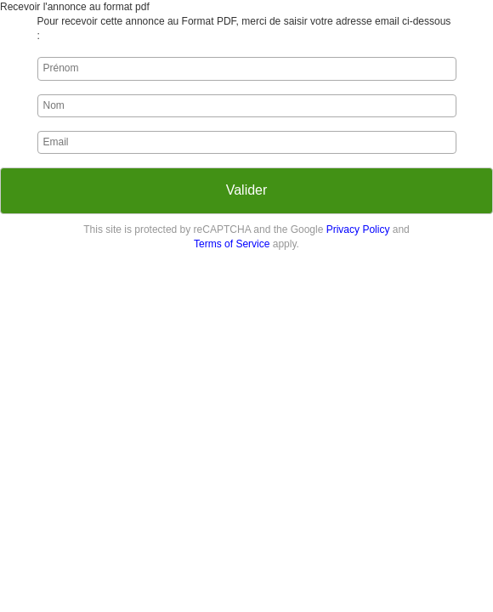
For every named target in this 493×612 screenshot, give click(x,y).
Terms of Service (231, 244)
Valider (247, 190)
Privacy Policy (358, 229)
